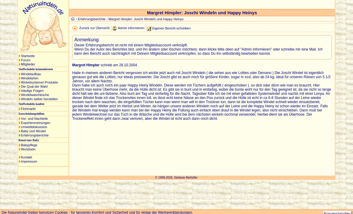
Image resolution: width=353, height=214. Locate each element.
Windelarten (29, 78)
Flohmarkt (28, 109)
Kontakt (26, 157)
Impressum (29, 161)
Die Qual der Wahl (34, 86)
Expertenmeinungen (35, 123)
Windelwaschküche (35, 95)
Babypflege (29, 145)
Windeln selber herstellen (39, 99)
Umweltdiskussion (34, 127)
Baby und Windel (33, 131)
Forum (25, 60)
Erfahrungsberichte (35, 135)
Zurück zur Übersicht (94, 28)
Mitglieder (28, 64)
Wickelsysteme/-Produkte (39, 82)
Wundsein (28, 149)
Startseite (28, 56)
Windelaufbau (31, 74)
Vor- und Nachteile (34, 118)
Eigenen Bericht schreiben (171, 28)
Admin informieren (131, 28)
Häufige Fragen (32, 90)
